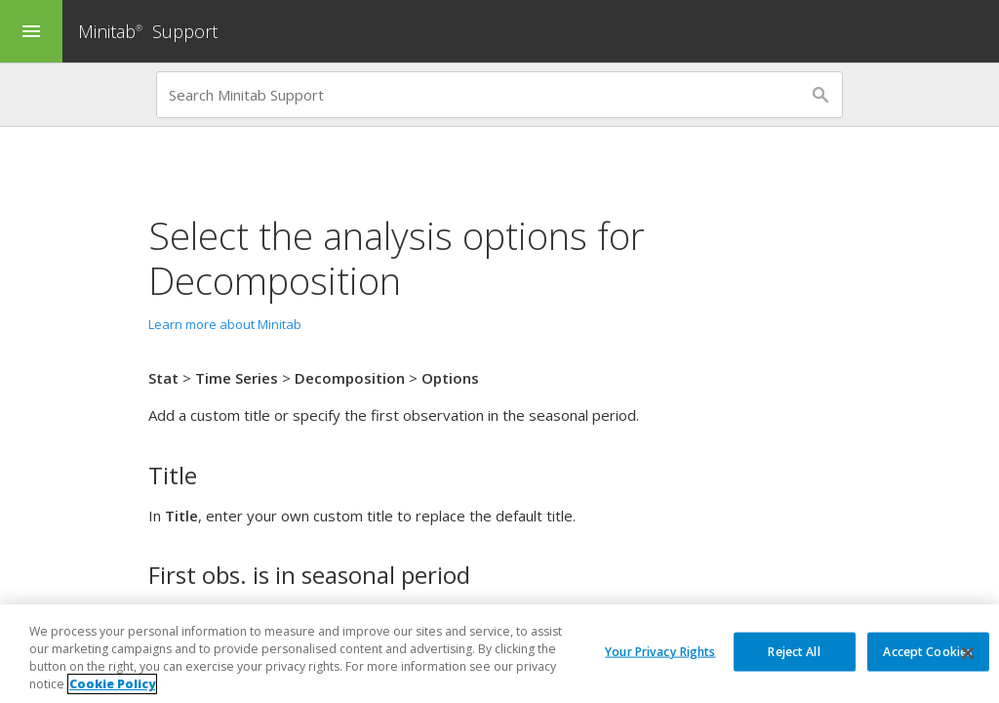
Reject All (793, 650)
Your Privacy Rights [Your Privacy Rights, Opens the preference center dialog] (660, 650)
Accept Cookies (928, 650)
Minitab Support (148, 31)
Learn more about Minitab (224, 324)
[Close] (967, 654)
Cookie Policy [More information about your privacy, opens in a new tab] (112, 685)
